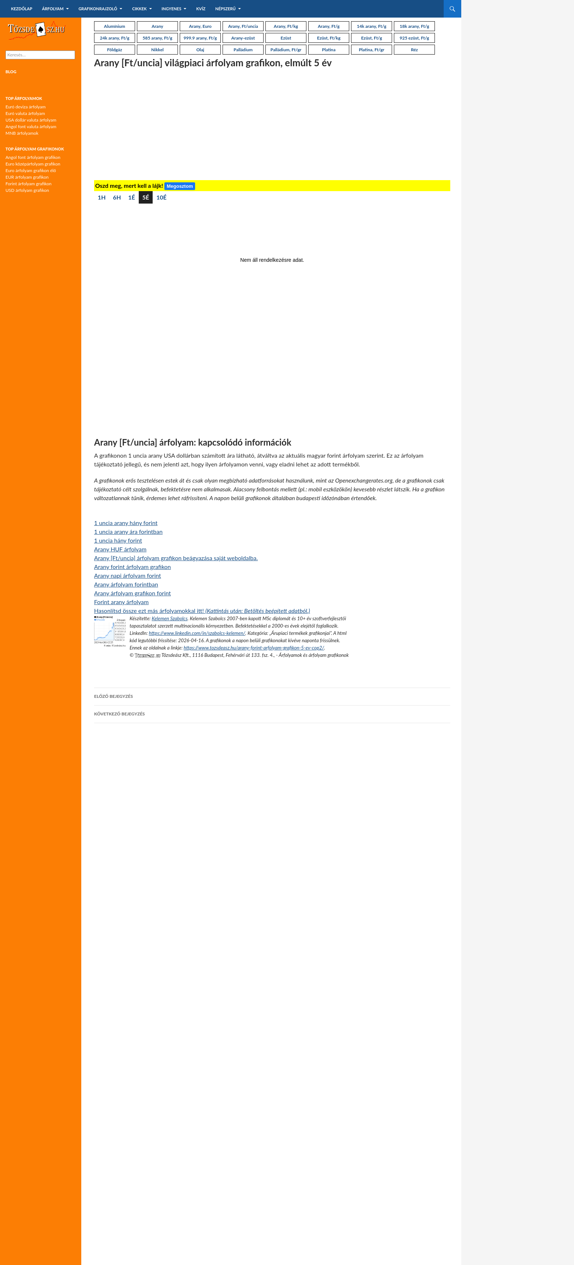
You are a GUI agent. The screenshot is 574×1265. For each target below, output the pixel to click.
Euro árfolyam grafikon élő (30, 170)
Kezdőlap (21, 8)
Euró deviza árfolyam (25, 106)
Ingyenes (171, 8)
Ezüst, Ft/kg (328, 38)
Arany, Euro (200, 26)
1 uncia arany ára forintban (128, 531)
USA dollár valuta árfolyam (30, 120)
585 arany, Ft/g (157, 38)
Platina (329, 49)
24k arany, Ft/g (114, 38)
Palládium (243, 49)
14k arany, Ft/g (371, 26)
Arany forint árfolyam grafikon (132, 566)
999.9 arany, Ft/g (200, 38)
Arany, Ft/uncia (243, 26)
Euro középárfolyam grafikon (32, 164)
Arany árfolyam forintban (126, 584)
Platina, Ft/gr (371, 49)
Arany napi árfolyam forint (127, 575)
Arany (157, 26)
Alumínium (114, 26)
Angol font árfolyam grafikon (32, 157)
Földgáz (114, 49)
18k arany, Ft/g (414, 26)
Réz (414, 49)
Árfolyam (53, 8)
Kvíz (200, 8)
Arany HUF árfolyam (120, 549)
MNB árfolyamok (21, 133)
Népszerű (225, 8)
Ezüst (286, 38)
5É (145, 197)
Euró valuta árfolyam (25, 113)
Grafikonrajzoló (97, 8)
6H (117, 197)
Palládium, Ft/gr (286, 49)
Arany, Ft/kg (286, 26)
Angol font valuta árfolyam (30, 126)
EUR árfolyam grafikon (27, 177)
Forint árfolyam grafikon (28, 183)
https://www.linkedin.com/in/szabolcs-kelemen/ (197, 633)
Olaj (200, 49)
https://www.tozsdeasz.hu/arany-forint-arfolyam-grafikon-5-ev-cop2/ (254, 648)
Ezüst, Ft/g (371, 38)
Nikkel (157, 49)
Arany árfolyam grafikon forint (132, 592)
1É (131, 197)
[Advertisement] (272, 125)
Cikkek (139, 8)
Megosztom (180, 186)
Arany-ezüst (243, 38)
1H (102, 197)
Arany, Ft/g (328, 26)
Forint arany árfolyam (121, 601)
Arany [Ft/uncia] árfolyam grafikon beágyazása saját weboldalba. (176, 557)
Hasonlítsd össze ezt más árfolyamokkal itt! (202, 610)
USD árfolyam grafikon (27, 190)
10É (161, 197)
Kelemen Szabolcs (169, 618)
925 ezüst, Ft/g (414, 38)
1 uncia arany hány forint (125, 522)
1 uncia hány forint (118, 540)
